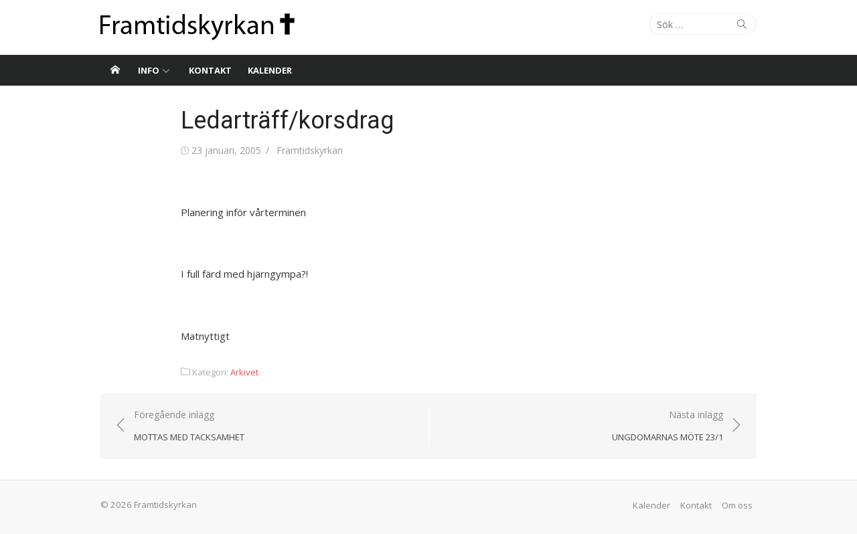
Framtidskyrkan (310, 150)
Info (148, 70)
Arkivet (244, 372)
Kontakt (210, 70)
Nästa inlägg (667, 426)
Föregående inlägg (189, 426)
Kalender (270, 70)
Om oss (737, 505)
